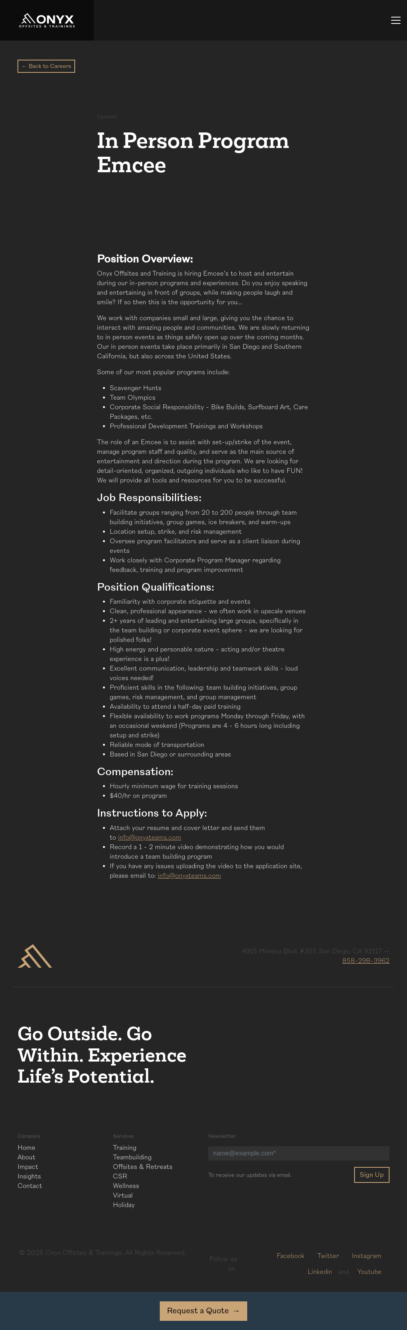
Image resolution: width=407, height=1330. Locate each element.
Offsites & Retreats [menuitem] (142, 1167)
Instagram (367, 1256)
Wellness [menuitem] (126, 1186)
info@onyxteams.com (149, 838)
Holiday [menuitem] (124, 1205)
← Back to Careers (46, 66)
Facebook (290, 1256)
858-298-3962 (366, 961)
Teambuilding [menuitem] (132, 1157)
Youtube (369, 1272)
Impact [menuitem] (27, 1167)
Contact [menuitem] (29, 1186)
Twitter (328, 1256)
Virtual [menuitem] (123, 1196)
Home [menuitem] (26, 1148)
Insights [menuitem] (29, 1176)
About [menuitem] (26, 1157)
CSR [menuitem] (120, 1176)
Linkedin (320, 1272)
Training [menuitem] (124, 1148)
